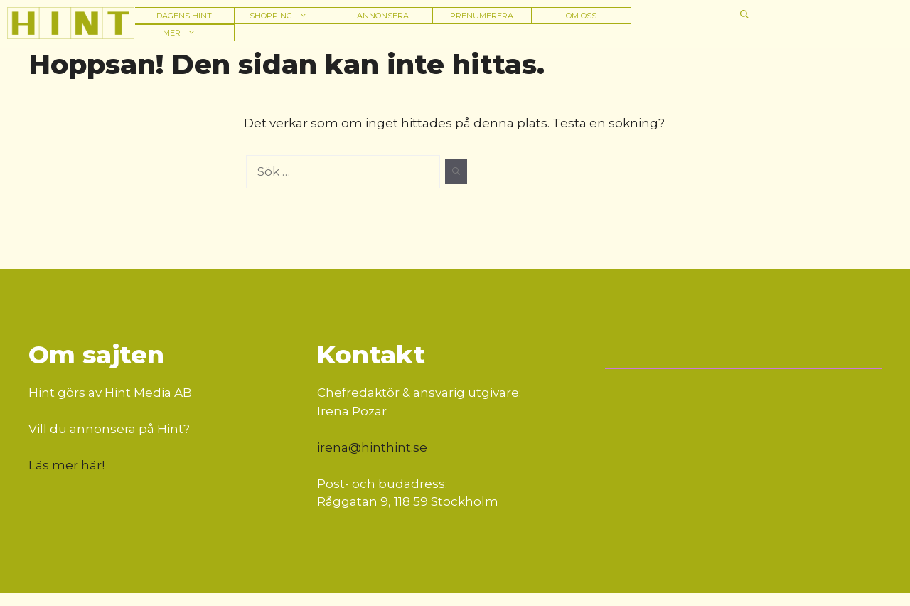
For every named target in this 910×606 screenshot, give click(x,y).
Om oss (581, 16)
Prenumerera (481, 16)
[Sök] (456, 171)
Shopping (283, 16)
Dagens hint (184, 16)
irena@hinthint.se (372, 447)
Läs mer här (65, 465)
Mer (184, 33)
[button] (744, 14)
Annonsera (383, 16)
